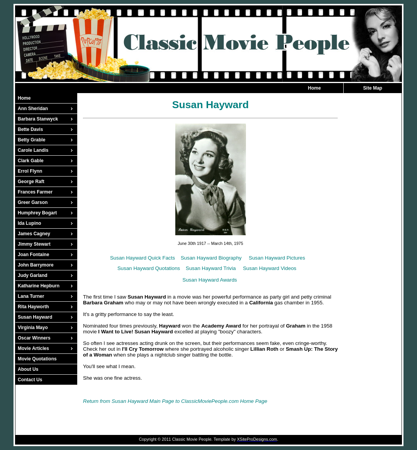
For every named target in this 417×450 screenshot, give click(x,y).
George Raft (31, 181)
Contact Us (30, 379)
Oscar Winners (34, 338)
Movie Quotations (37, 359)
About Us (28, 369)
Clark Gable (31, 160)
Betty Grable (31, 140)
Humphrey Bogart (37, 213)
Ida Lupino (29, 223)
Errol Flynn (30, 171)
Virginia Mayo (33, 327)
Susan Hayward (35, 317)
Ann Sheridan (33, 108)
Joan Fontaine (33, 254)
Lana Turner (31, 296)
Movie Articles (33, 348)
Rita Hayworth (33, 306)
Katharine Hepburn (38, 286)
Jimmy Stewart (34, 244)
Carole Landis (33, 150)
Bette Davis (30, 129)
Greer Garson (32, 202)
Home (314, 88)
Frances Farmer (35, 192)
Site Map (372, 88)
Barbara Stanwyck (38, 119)
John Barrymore (36, 265)
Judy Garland (32, 275)
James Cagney (34, 233)
